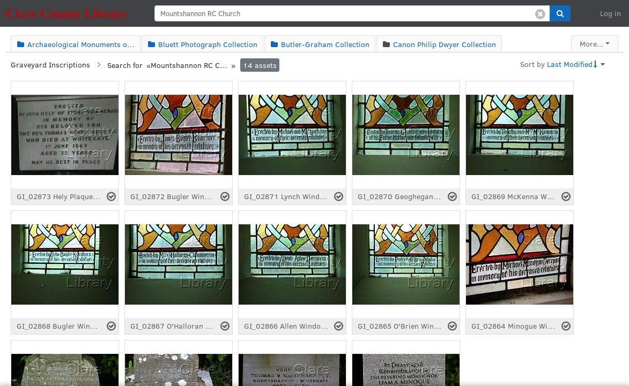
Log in (610, 13)
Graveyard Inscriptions (50, 64)
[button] (560, 13)
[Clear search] (540, 13)
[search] (352, 13)
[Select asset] (111, 196)
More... (591, 44)
